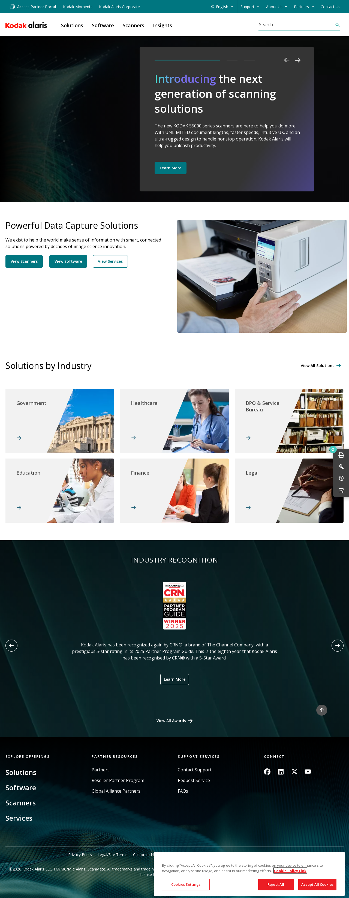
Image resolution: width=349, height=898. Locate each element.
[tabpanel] (227, 125)
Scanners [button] (133, 25)
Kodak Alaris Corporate (119, 6)
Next (297, 60)
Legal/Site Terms (113, 854)
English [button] (222, 6)
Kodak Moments (77, 6)
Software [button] (103, 25)
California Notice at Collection (159, 854)
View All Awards (171, 720)
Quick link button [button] (333, 449)
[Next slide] (338, 646)
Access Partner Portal (32, 7)
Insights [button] (162, 25)
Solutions (20, 772)
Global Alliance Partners (116, 791)
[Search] (296, 24)
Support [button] (247, 6)
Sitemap (273, 854)
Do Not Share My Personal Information (226, 854)
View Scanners (24, 261)
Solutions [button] (72, 25)
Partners (101, 770)
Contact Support (195, 770)
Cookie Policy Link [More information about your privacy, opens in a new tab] (290, 894)
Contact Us (330, 6)
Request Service (194, 780)
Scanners (20, 802)
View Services (110, 261)
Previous (287, 60)
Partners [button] (301, 6)
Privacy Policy (80, 854)
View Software (68, 261)
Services (18, 818)
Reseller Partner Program (118, 780)
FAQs (183, 791)
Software (20, 787)
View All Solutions (317, 365)
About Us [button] (274, 6)
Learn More (170, 167)
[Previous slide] (11, 646)
